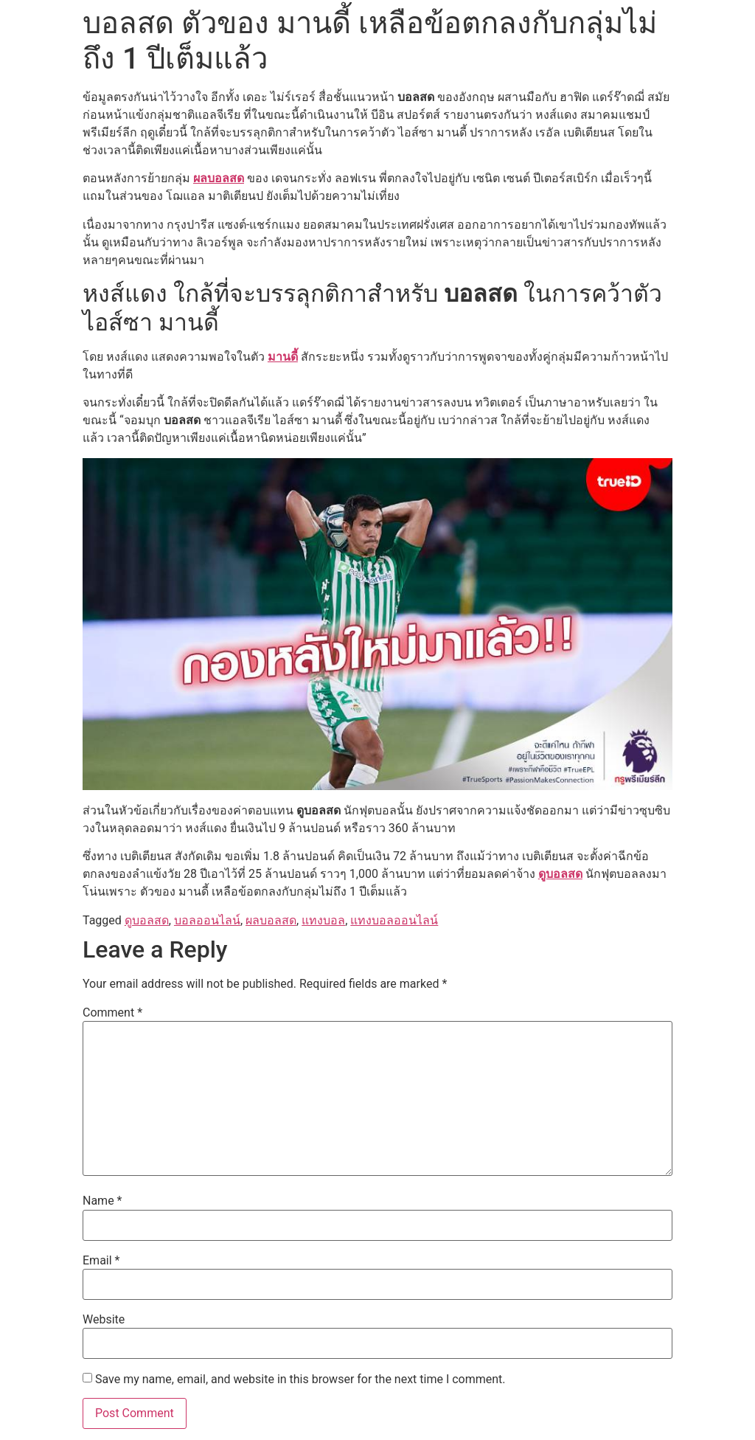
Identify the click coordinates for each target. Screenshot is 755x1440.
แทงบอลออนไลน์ (394, 920)
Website (104, 1320)
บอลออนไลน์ (207, 920)
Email (101, 1261)
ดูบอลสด (560, 874)
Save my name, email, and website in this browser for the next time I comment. (300, 1379)
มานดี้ (283, 357)
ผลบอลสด (218, 178)
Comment (112, 1013)
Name (102, 1201)
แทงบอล (323, 920)
